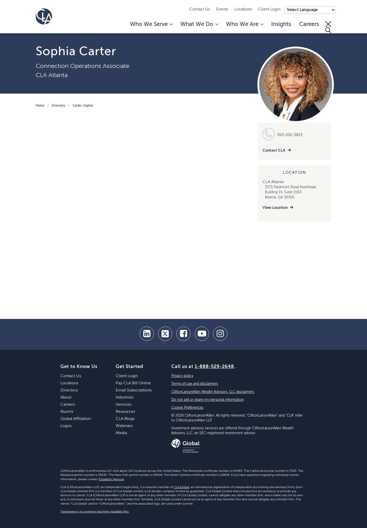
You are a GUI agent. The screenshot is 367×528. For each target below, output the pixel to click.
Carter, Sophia (83, 105)
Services (123, 405)
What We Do (199, 24)
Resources (125, 412)
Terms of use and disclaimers (194, 384)
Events (222, 9)
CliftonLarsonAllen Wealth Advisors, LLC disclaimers (212, 392)
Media (121, 433)
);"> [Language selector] (309, 10)
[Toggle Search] (328, 27)
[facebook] (183, 334)
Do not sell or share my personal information (207, 400)
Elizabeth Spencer (111, 479)
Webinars (124, 426)
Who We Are (244, 24)
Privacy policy (182, 376)
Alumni (66, 412)
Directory (58, 105)
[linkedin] (147, 334)
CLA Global (181, 487)
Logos (66, 426)
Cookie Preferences (187, 407)
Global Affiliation (75, 419)
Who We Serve (151, 24)
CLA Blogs (125, 419)
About (65, 397)
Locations (243, 9)
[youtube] (202, 334)
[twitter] (165, 334)
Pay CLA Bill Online (133, 383)
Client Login (269, 9)
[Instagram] (220, 334)
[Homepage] (44, 16)
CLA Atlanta (52, 75)
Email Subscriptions (134, 390)
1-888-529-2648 (214, 366)
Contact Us (199, 9)
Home (40, 105)
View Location (275, 208)
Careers (309, 24)
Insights (281, 24)
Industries (124, 397)
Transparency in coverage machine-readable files (94, 511)
